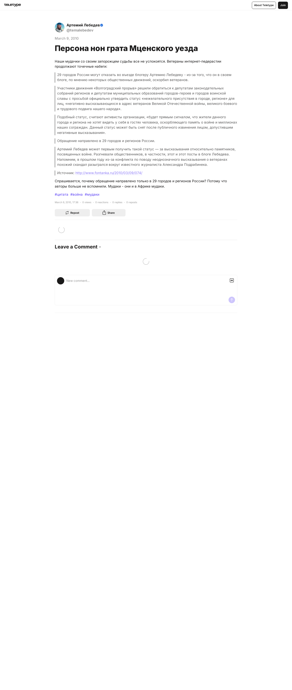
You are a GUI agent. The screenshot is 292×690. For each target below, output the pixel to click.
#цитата (61, 194)
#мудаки (92, 194)
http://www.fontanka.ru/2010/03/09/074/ (108, 173)
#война (76, 194)
